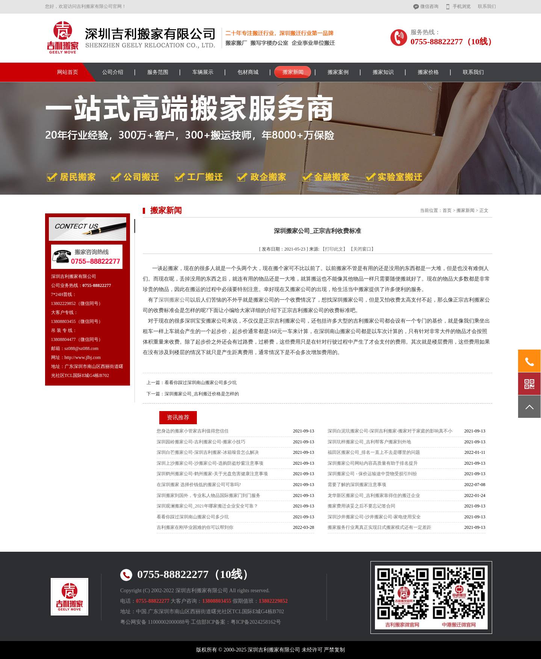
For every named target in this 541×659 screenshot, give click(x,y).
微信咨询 (429, 6)
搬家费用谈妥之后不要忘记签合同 (361, 506)
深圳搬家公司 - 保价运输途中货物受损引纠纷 (372, 473)
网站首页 (67, 72)
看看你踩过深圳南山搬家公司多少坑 (201, 382)
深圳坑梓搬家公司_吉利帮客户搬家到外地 (369, 441)
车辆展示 (202, 72)
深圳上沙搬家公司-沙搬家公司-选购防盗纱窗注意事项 (210, 463)
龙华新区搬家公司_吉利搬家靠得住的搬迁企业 (374, 495)
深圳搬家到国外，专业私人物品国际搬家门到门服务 (208, 495)
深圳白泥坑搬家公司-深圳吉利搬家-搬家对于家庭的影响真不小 (390, 431)
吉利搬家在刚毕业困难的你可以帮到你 (195, 527)
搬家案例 (338, 72)
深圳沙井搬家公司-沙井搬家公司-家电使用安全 (374, 516)
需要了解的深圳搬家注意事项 (357, 484)
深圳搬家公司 (174, 300)
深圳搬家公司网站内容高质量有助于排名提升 (373, 463)
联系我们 (487, 6)
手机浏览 (462, 6)
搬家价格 (428, 72)
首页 (447, 210)
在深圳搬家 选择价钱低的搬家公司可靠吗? (199, 484)
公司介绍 (112, 72)
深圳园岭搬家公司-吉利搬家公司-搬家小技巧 (201, 441)
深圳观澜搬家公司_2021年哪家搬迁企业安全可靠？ (207, 506)
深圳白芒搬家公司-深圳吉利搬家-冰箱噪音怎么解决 (208, 452)
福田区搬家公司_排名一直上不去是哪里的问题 (374, 452)
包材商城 (247, 72)
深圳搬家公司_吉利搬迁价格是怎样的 (202, 393)
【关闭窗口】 (362, 249)
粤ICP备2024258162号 (256, 622)
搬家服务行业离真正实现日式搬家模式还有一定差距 (379, 527)
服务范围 (157, 72)
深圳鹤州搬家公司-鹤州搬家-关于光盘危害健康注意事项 (212, 473)
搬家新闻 (293, 72)
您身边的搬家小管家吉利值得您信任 (193, 431)
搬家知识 (383, 72)
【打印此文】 (334, 249)
